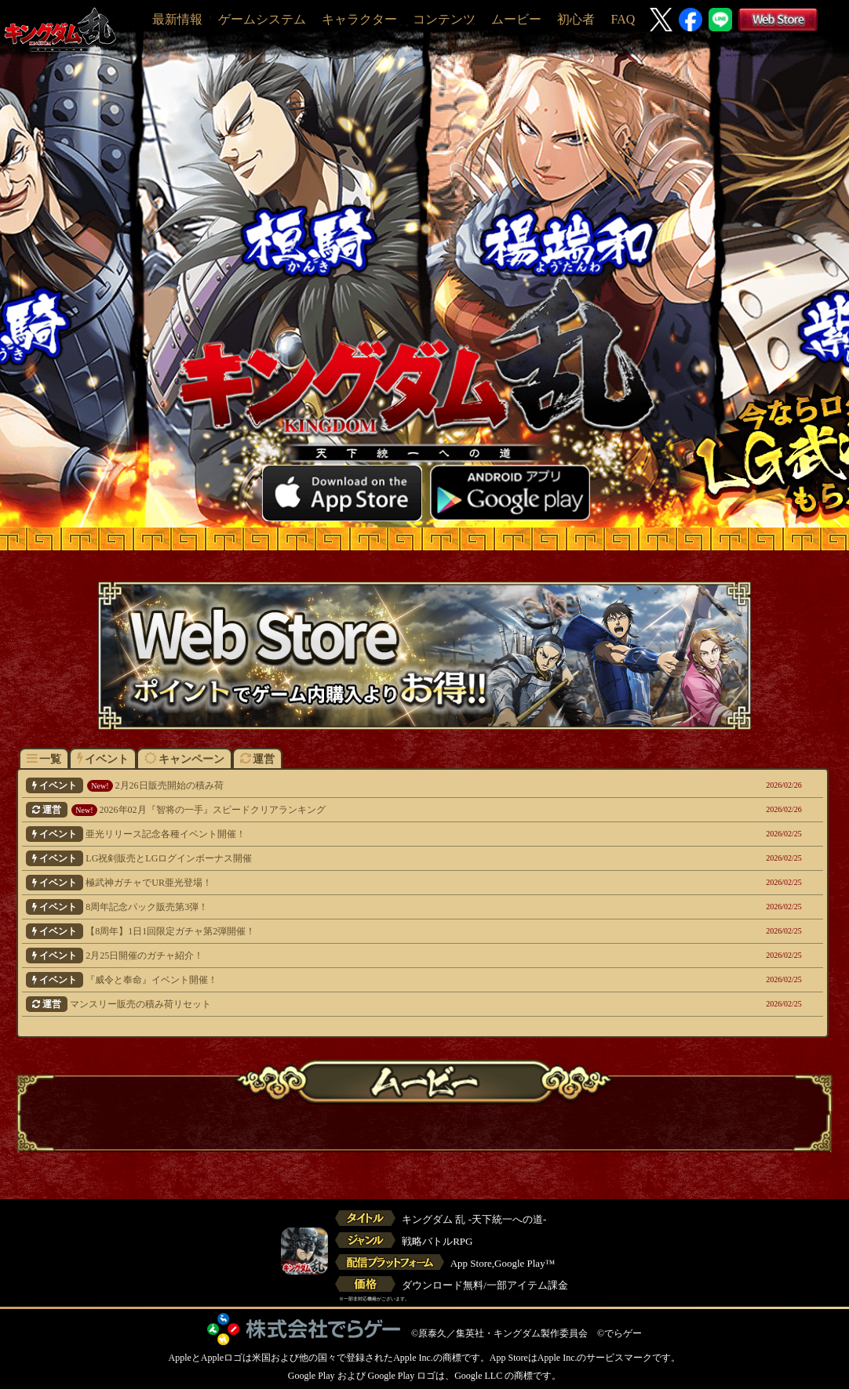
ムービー (516, 19)
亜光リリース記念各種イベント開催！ (346, 834)
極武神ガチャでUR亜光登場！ (346, 882)
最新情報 (177, 19)
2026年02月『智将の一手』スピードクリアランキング (346, 809)
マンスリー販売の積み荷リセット (346, 1004)
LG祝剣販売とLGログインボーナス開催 (346, 858)
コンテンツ (444, 19)
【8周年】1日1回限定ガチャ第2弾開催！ (346, 931)
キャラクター (359, 19)
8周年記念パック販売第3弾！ (346, 907)
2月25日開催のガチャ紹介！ (346, 955)
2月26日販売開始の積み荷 (346, 785)
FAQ (622, 19)
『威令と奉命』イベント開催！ (346, 980)
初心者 (576, 19)
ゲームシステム (262, 19)
